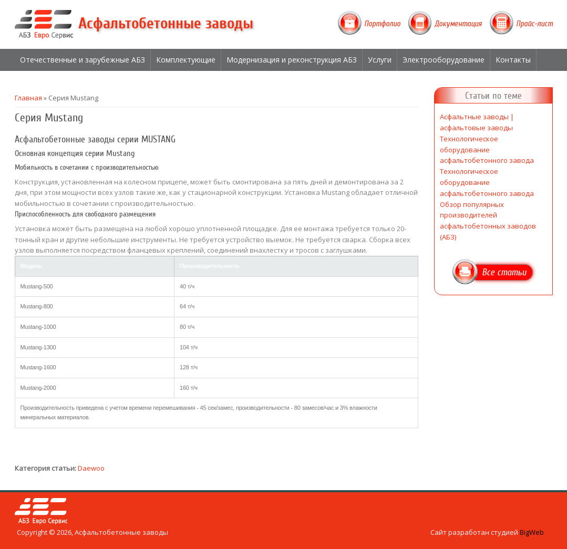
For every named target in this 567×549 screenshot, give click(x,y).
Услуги (379, 60)
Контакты (513, 60)
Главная (28, 97)
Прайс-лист (534, 23)
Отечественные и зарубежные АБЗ (82, 60)
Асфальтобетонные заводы (165, 23)
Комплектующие (185, 60)
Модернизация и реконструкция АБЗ (291, 60)
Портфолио (382, 23)
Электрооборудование (443, 60)
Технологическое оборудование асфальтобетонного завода (487, 149)
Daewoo (91, 468)
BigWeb (532, 532)
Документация (458, 23)
